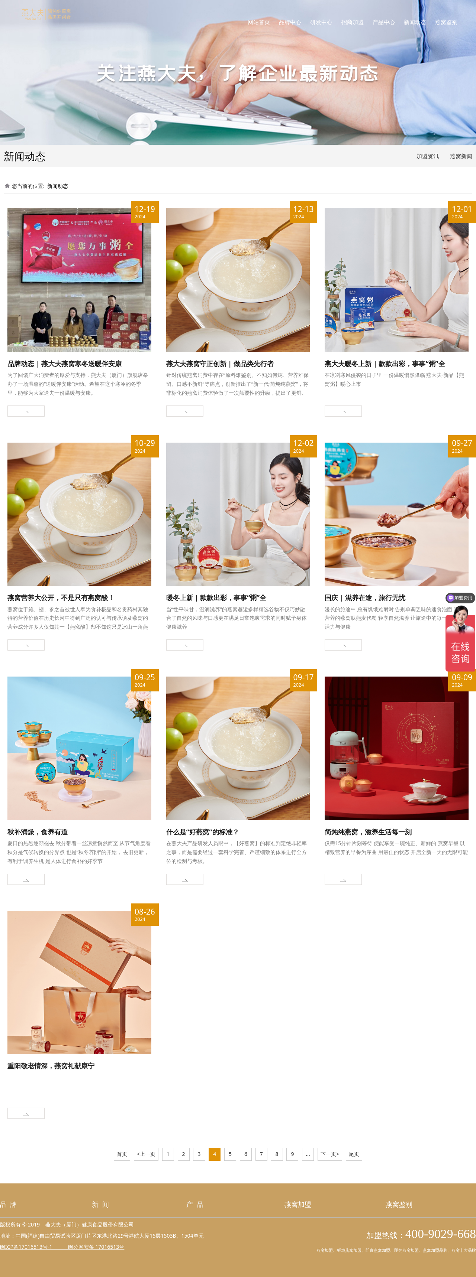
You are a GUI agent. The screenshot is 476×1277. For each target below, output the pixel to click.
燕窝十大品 (461, 1250)
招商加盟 (352, 22)
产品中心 (384, 22)
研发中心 (321, 22)
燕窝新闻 (461, 156)
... (308, 1153)
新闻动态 (415, 22)
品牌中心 (290, 22)
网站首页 (259, 22)
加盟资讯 (427, 156)
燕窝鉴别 (446, 22)
